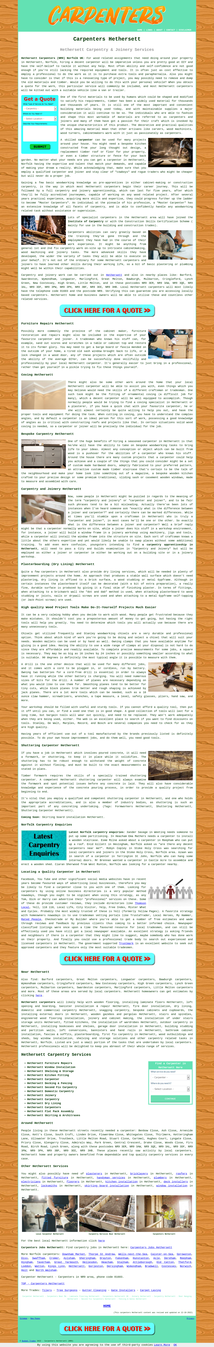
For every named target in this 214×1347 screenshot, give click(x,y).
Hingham (27, 1262)
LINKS (149, 30)
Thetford (184, 1262)
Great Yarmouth (66, 1262)
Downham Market (73, 1254)
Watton (39, 1266)
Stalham (122, 1262)
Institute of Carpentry (85, 221)
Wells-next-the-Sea (132, 1254)
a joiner (51, 532)
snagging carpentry (114, 1010)
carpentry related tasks (167, 1038)
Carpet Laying (150, 1290)
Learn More (162, 1344)
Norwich (185, 1266)
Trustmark (126, 943)
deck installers (176, 1181)
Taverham (43, 1262)
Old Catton (165, 1262)
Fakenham (121, 1258)
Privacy (190, 1319)
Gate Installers (123, 1290)
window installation (171, 1185)
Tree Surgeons (67, 1290)
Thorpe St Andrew (102, 1254)
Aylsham (69, 1258)
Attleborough (142, 1262)
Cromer (54, 1258)
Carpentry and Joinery (151, 548)
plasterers (94, 1173)
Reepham (185, 1258)
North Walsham (46, 1270)
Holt (24, 1270)
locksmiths (49, 1185)
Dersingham (115, 1266)
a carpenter (113, 159)
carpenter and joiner (86, 520)
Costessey (169, 1266)
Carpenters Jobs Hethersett (151, 1247)
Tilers (47, 1290)
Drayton (105, 1258)
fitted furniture (54, 1177)
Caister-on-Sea (162, 1254)
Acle (156, 1258)
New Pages (35, 1319)
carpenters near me (84, 848)
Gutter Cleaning (94, 1290)
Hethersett (114, 275)
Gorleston (96, 1266)
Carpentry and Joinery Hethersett (51, 489)
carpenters (185, 86)
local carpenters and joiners (91, 852)
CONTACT (170, 30)
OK (175, 1344)
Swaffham (38, 1258)
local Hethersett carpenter (80, 363)
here (39, 995)
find (34, 979)
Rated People (31, 919)
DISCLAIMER (185, 30)
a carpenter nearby (162, 864)
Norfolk (46, 1042)
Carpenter (28, 1276)
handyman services (111, 1177)
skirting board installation (107, 1185)
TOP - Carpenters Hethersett (43, 1283)
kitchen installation (121, 1181)
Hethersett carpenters (38, 1002)
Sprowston (184, 1254)
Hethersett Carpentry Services (56, 1054)
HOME (139, 30)
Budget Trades (29, 1341)
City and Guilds (91, 548)
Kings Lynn (56, 1266)
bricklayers (139, 1173)
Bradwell (151, 1266)
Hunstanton (141, 1258)
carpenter (85, 139)
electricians (31, 1181)
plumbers (160, 1177)
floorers (73, 1181)
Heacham (107, 1262)
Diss (24, 1258)
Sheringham (87, 1258)
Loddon (26, 1266)
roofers (181, 1173)
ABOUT (159, 30)
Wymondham (134, 1266)
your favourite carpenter (161, 406)
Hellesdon (89, 1262)
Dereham (170, 1258)
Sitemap (23, 1319)
